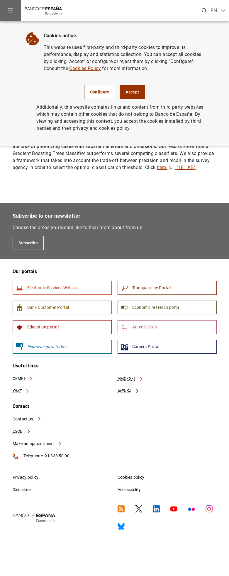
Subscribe (28, 243)
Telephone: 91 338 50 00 (41, 456)
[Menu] (10, 10)
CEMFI (23, 378)
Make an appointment (37, 443)
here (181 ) (176, 167)
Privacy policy (26, 477)
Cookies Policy (85, 68)
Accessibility (129, 489)
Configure (99, 92)
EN (218, 10)
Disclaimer (22, 489)
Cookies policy (131, 477)
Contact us (27, 419)
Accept (132, 92)
